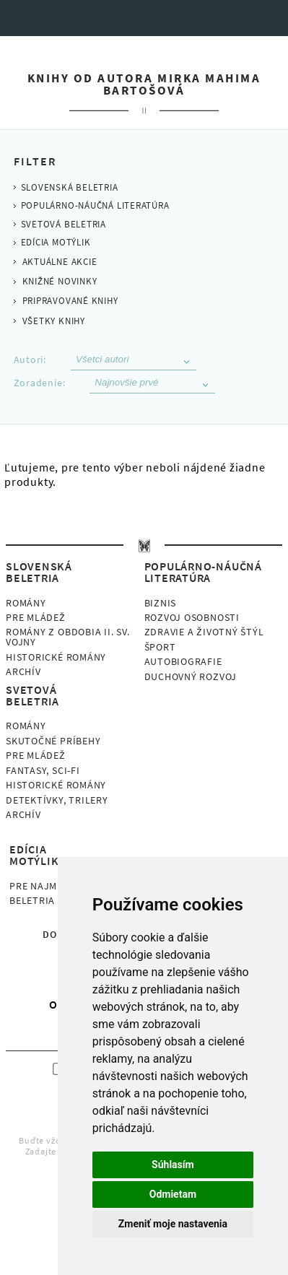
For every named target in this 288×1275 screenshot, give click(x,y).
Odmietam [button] (172, 1194)
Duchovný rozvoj (190, 676)
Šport (160, 646)
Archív (23, 671)
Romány (26, 602)
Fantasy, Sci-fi (43, 770)
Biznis (160, 602)
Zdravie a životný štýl (204, 631)
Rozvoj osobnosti (192, 617)
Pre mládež (36, 617)
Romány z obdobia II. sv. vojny (68, 636)
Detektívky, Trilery (57, 799)
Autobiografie (183, 661)
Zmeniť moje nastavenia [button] (172, 1224)
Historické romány (56, 656)
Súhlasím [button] (173, 1164)
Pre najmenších (50, 885)
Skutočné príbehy (53, 740)
